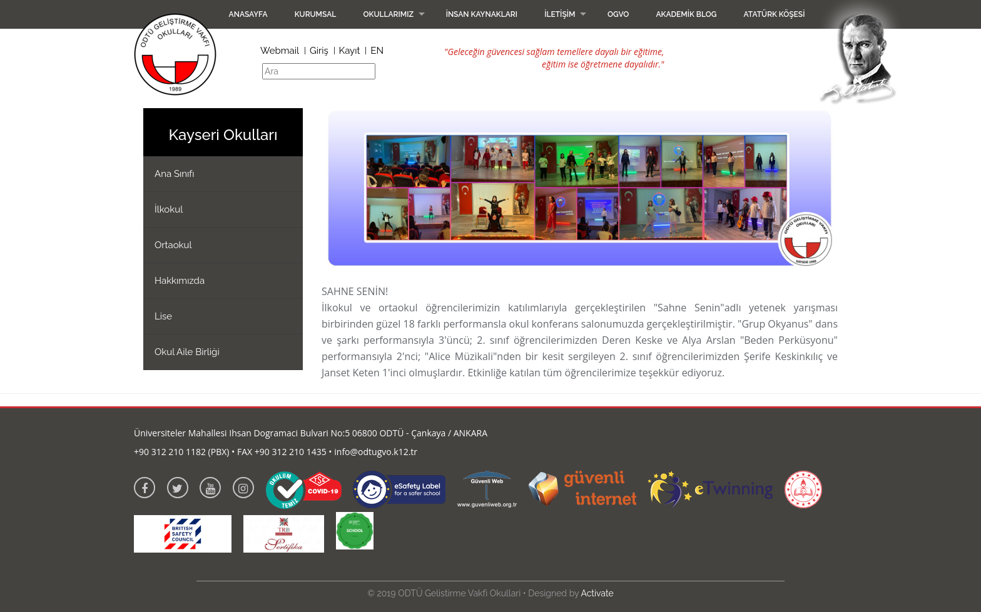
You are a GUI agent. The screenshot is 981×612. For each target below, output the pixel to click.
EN (377, 50)
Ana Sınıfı (175, 173)
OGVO (618, 14)
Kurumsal (316, 14)
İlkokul (169, 209)
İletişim (559, 14)
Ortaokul (173, 245)
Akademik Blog (686, 14)
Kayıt (349, 50)
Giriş (319, 50)
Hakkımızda (180, 280)
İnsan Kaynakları (481, 14)
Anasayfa (248, 14)
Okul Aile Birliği (187, 352)
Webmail (279, 50)
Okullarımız (388, 14)
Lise (163, 316)
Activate (597, 593)
